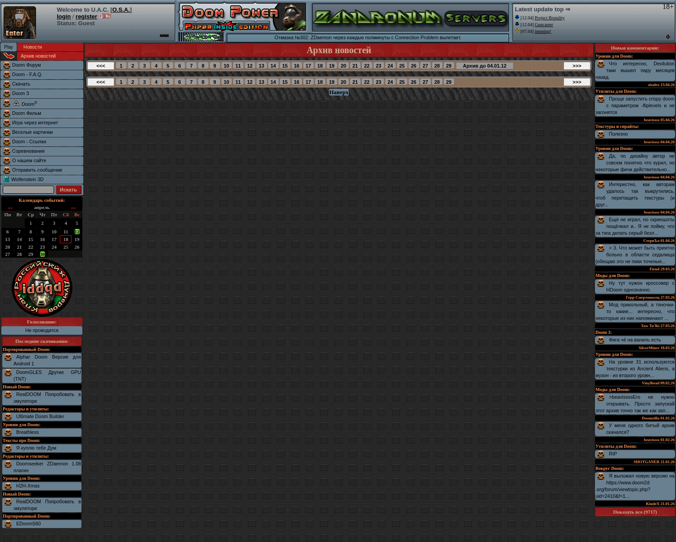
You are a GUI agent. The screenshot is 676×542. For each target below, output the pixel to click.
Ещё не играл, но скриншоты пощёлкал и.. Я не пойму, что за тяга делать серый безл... (635, 226)
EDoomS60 (28, 523)
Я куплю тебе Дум (36, 448)
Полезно (618, 134)
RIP (613, 453)
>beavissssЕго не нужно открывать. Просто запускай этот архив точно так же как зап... (635, 403)
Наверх (338, 92)
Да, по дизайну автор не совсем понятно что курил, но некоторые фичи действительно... (635, 162)
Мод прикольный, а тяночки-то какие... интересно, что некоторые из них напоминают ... (635, 311)
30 (42, 254)
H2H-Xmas (28, 485)
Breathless (27, 432)
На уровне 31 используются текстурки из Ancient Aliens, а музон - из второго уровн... (635, 368)
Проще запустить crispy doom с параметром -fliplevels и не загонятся (635, 105)
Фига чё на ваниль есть (635, 339)
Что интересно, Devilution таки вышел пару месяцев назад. (635, 70)
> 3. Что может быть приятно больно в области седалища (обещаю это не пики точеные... (635, 254)
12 (77, 231)
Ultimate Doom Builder (40, 416)
